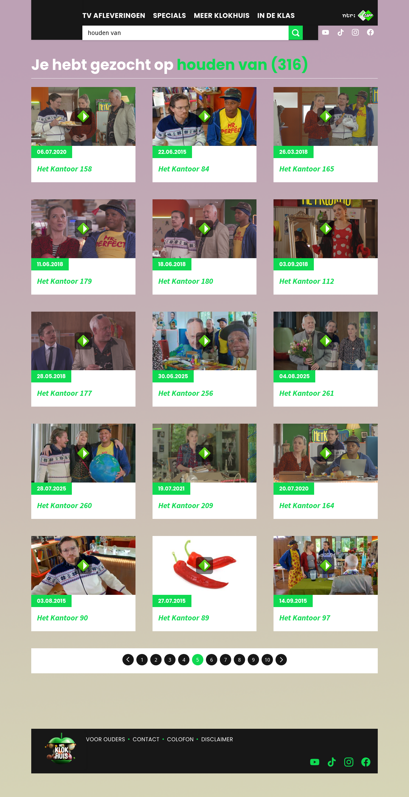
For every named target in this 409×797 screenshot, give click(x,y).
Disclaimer (217, 739)
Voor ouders (105, 739)
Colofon (180, 739)
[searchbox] (193, 33)
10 (267, 660)
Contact (146, 739)
